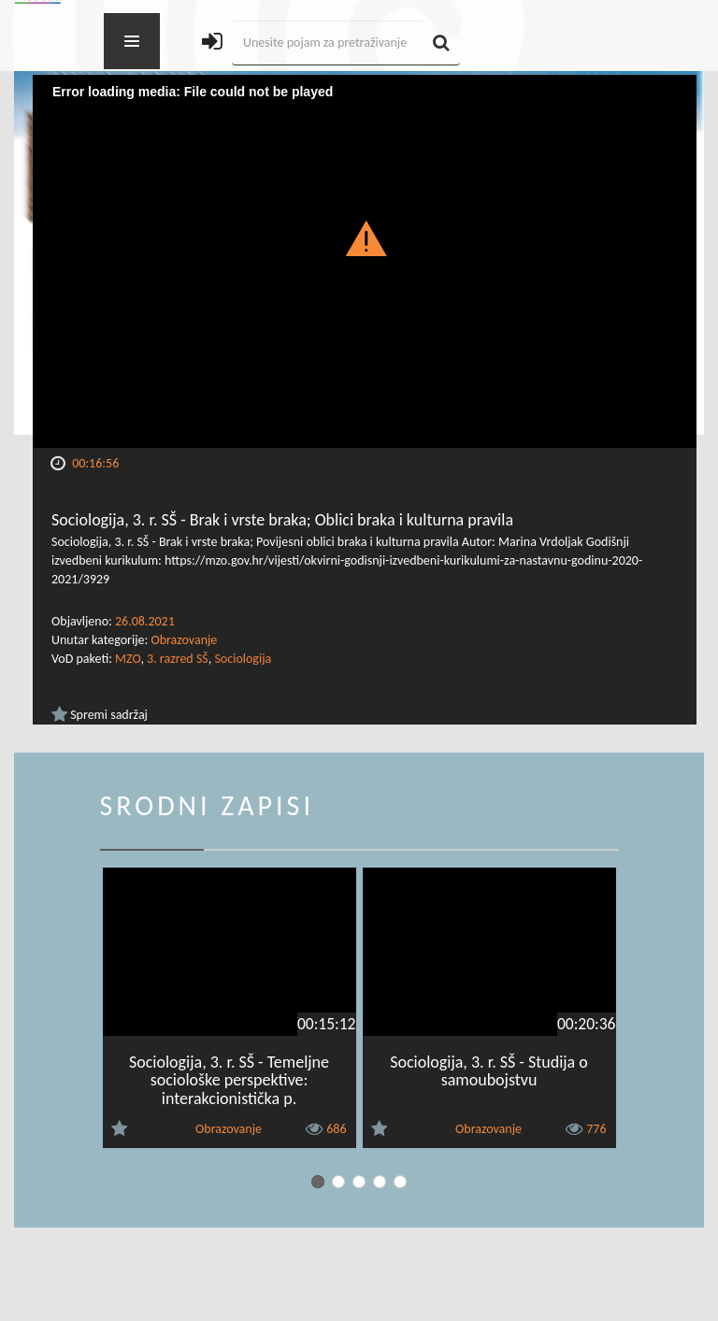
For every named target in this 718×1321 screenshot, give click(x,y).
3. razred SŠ (177, 659)
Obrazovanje (184, 640)
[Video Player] (364, 261)
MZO (127, 659)
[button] (365, 237)
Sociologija (242, 659)
